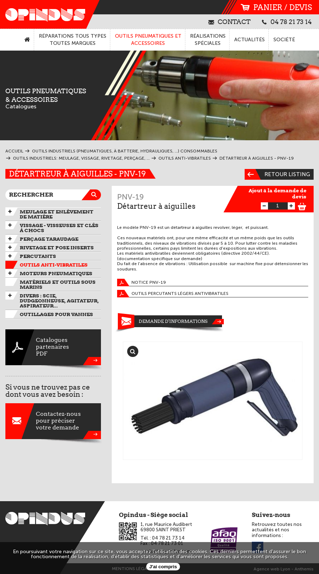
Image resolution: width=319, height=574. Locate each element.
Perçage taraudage (49, 239)
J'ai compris (163, 566)
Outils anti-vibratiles (54, 265)
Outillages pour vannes (56, 314)
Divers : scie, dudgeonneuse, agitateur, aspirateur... (59, 301)
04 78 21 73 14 (287, 21)
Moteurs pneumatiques (56, 273)
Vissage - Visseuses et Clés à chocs (59, 227)
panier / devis (276, 7)
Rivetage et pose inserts (57, 247)
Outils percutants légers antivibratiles (172, 293)
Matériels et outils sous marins (58, 284)
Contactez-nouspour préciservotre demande (53, 421)
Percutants (38, 256)
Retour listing (277, 174)
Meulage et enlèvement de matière (56, 214)
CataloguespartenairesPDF (53, 347)
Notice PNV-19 (141, 282)
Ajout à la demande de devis (277, 193)
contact (229, 21)
